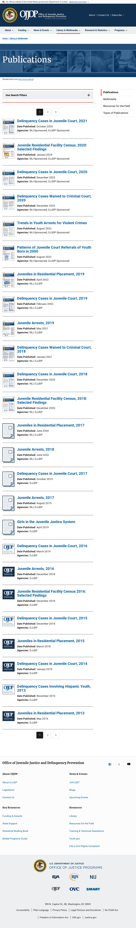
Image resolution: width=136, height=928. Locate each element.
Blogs (72, 789)
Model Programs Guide (14, 838)
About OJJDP (9, 782)
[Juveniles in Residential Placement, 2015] (8, 644)
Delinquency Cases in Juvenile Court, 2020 (52, 172)
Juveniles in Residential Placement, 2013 (50, 713)
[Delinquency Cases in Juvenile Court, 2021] (8, 127)
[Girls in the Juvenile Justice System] (8, 534)
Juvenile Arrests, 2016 (35, 569)
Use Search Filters (16, 95)
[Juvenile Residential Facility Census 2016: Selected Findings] (8, 595)
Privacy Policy (60, 910)
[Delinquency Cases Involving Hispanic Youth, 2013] (8, 690)
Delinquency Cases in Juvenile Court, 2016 (52, 546)
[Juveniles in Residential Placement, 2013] (8, 716)
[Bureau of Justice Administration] (56, 880)
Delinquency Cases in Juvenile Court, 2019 (52, 298)
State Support (9, 823)
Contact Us (103, 15)
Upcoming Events (78, 797)
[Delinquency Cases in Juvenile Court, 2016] (8, 549)
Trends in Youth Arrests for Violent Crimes (52, 223)
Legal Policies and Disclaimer (86, 910)
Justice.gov (90, 917)
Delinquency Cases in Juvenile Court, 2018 (52, 374)
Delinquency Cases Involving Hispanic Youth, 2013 (54, 688)
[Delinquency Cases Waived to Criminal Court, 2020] (8, 202)
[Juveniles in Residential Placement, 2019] (8, 280)
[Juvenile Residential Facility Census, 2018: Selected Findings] (8, 405)
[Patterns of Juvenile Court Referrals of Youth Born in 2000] (8, 253)
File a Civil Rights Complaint (84, 846)
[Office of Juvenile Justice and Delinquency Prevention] (56, 892)
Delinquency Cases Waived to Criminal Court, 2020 (54, 198)
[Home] (43, 15)
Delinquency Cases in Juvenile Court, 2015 (52, 618)
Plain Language (41, 910)
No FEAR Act (111, 910)
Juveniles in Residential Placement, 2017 (50, 425)
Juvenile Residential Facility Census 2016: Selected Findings (51, 593)
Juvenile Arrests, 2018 (35, 449)
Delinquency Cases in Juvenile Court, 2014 (52, 664)
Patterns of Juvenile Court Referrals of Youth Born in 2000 (54, 249)
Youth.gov (74, 838)
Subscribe (117, 15)
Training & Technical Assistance (86, 831)
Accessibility (23, 910)
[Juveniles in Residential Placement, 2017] (8, 437)
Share (128, 17)
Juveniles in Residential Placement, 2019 (50, 274)
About (92, 15)
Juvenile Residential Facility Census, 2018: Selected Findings (52, 400)
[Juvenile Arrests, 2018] (8, 461)
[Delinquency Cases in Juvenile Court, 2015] (8, 621)
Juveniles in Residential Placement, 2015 (50, 641)
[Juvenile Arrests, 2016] (8, 572)
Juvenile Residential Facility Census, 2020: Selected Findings (52, 147)
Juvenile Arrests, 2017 (35, 498)
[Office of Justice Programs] (9, 15)
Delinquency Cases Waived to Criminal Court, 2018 (54, 349)
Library (73, 815)
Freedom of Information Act (54, 917)
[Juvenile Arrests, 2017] (8, 510)
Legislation (8, 789)
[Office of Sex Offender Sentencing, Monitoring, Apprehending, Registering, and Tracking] (93, 892)
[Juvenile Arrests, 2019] (8, 329)
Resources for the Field (81, 823)
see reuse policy (26, 79)
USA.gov (76, 917)
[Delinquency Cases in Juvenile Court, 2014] (8, 667)
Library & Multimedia (18, 38)
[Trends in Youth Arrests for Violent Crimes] (8, 229)
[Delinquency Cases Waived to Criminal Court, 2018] (8, 353)
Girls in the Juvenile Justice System (46, 522)
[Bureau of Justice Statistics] (74, 881)
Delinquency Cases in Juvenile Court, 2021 (52, 121)
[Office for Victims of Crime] (74, 892)
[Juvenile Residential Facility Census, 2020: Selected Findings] (8, 151)
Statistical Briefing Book (15, 831)
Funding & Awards (12, 815)
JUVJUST (74, 782)
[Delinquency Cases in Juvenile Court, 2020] (8, 178)
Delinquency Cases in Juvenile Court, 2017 (52, 473)
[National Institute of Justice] (93, 880)
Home (5, 38)
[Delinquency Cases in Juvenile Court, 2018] (8, 380)
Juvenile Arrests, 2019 (35, 323)
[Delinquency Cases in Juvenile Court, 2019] (8, 304)
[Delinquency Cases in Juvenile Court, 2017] (8, 485)
